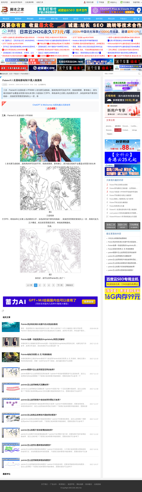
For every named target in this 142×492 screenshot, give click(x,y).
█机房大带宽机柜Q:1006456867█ (120, 40)
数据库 (65, 19)
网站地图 (80, 484)
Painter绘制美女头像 (117, 206)
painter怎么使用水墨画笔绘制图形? (36, 445)
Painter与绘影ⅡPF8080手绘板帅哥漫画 (124, 192)
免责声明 (71, 484)
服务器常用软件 (16, 2)
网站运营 (111, 19)
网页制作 (18, 19)
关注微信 (126, 2)
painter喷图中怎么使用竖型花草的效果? (38, 370)
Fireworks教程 (126, 126)
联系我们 (62, 484)
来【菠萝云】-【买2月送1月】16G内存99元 (18, 40)
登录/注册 (89, 2)
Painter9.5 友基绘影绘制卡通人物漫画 (123, 209)
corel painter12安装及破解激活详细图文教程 (125, 213)
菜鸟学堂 (4, 2)
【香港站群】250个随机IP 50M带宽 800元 (53, 47)
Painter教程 (24, 74)
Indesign (134, 130)
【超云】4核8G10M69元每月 (48, 53)
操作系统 (99, 19)
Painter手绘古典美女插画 (119, 185)
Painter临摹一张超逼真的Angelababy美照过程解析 (43, 339)
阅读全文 (69, 285)
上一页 (29, 285)
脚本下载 (54, 19)
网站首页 (6, 19)
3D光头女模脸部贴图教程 (117, 238)
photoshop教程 (109, 126)
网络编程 (30, 19)
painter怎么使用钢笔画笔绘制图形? (36, 460)
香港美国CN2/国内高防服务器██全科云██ (18, 56)
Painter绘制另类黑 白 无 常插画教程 (36, 354)
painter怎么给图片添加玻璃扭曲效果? (37, 430)
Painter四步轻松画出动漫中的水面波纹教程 (39, 324)
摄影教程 (118, 126)
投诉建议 (88, 484)
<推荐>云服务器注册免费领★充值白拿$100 (18, 37)
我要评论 (42, 84)
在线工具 (39, 2)
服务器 (75, 19)
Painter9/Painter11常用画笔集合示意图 (123, 216)
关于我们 (44, 484)
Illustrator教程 (109, 130)
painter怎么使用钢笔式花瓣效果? (35, 385)
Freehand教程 (126, 130)
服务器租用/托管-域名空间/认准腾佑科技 (122, 53)
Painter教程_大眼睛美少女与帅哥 (121, 199)
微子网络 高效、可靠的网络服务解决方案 (88, 50)
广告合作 (53, 484)
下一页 (60, 285)
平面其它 (109, 134)
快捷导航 (137, 2)
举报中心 (113, 2)
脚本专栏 (42, 19)
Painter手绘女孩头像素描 (119, 202)
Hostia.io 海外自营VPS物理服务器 (85, 40)
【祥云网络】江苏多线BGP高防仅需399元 (123, 50)
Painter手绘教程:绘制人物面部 (120, 195)
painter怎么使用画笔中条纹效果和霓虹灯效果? (41, 400)
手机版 (101, 2)
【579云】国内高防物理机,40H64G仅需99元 (18, 47)
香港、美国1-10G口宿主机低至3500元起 (87, 47)
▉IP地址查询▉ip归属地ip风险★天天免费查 (54, 43)
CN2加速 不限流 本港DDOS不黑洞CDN (52, 37)
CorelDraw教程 (134, 126)
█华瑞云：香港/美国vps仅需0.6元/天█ (87, 53)
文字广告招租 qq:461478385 (83, 37)
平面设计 (123, 19)
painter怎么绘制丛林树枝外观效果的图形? (39, 415)
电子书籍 (87, 19)
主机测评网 (29, 2)
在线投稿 (97, 484)
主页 (10, 74)
